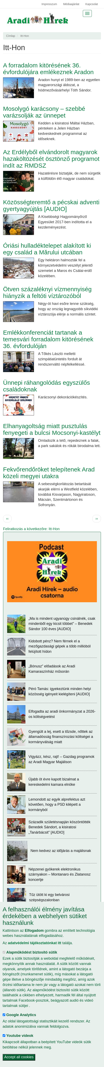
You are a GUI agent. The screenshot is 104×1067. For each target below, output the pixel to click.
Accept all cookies (19, 1057)
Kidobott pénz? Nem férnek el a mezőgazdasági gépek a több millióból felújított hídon (59, 646)
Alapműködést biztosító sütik (31, 952)
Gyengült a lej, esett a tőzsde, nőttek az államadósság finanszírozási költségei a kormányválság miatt (60, 737)
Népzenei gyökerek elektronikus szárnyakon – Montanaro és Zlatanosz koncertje (59, 874)
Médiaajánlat (71, 4)
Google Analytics (21, 1015)
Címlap (10, 35)
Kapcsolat (91, 4)
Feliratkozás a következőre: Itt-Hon (31, 529)
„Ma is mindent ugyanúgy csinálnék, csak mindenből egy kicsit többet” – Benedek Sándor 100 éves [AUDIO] (61, 623)
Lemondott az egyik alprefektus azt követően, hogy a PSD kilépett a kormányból (56, 804)
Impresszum (49, 4)
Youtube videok (19, 1036)
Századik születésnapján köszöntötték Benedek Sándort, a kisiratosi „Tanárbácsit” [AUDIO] (59, 827)
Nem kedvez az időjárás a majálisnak (61, 851)
